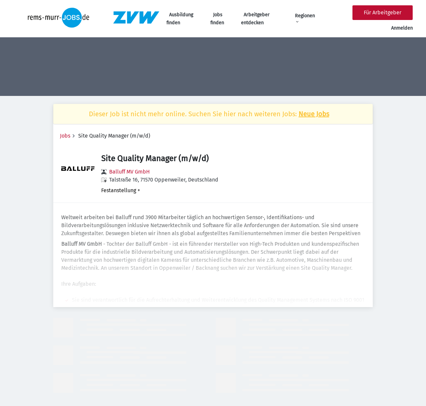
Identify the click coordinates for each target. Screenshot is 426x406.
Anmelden (402, 28)
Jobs (65, 136)
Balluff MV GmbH (129, 172)
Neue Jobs (314, 114)
